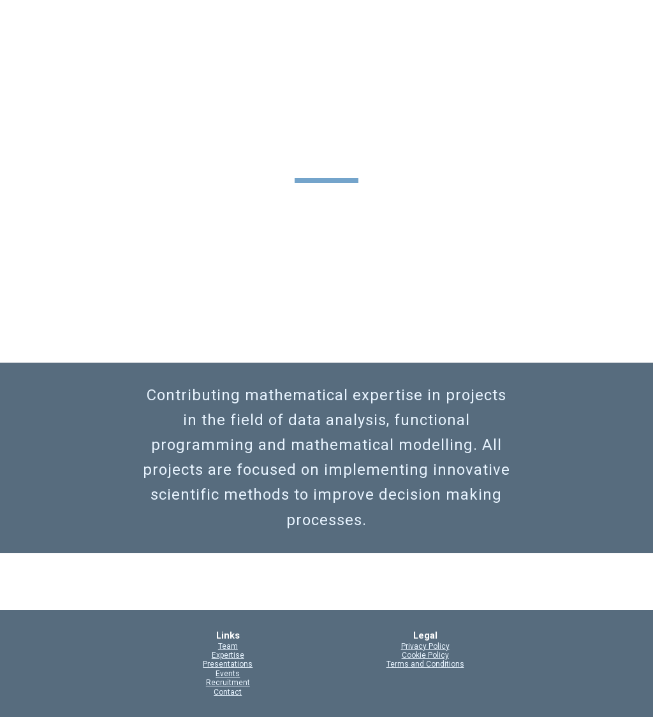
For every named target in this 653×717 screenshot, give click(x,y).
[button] (637, 18)
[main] (326, 153)
